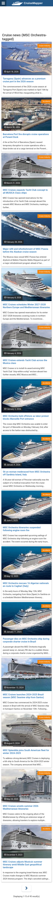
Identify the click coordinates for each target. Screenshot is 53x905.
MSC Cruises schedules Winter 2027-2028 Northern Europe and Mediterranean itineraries (26, 306)
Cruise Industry (44, 46)
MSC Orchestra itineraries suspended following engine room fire (22, 529)
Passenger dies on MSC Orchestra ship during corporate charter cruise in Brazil (26, 640)
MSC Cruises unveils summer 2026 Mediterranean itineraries (20, 807)
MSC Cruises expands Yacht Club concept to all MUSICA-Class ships (25, 191)
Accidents (46, 101)
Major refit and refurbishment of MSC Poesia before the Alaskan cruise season (25, 250)
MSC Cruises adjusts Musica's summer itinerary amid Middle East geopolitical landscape (22, 864)
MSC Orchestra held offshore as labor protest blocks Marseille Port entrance (26, 417)
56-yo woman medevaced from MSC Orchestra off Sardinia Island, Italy (26, 473)
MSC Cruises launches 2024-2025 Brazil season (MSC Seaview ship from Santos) (23, 696)
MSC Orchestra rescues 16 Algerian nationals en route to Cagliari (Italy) (26, 584)
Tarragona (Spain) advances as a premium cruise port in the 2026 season (24, 80)
